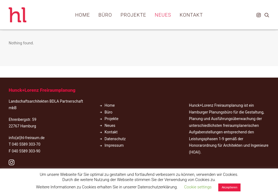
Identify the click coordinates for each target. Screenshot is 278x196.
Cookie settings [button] (197, 187)
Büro (105, 15)
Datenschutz (115, 139)
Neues (163, 15)
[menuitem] (82, 15)
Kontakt (191, 15)
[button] (259, 15)
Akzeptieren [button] (229, 187)
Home (82, 15)
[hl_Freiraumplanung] (17, 14)
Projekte (133, 15)
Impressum (114, 145)
